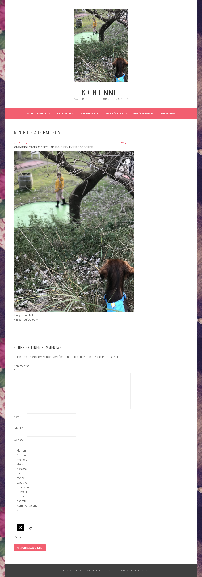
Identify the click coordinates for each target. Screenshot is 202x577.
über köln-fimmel (142, 113)
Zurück (20, 143)
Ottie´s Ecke (114, 113)
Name (18, 416)
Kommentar (20, 368)
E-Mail (18, 428)
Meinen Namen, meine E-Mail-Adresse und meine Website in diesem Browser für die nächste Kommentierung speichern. (23, 480)
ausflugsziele (36, 113)
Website (19, 440)
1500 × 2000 (61, 147)
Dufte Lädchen (63, 113)
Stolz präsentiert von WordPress (77, 570)
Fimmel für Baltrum (82, 147)
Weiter (127, 143)
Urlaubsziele (89, 113)
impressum (168, 113)
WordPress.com (137, 570)
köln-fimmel (101, 92)
